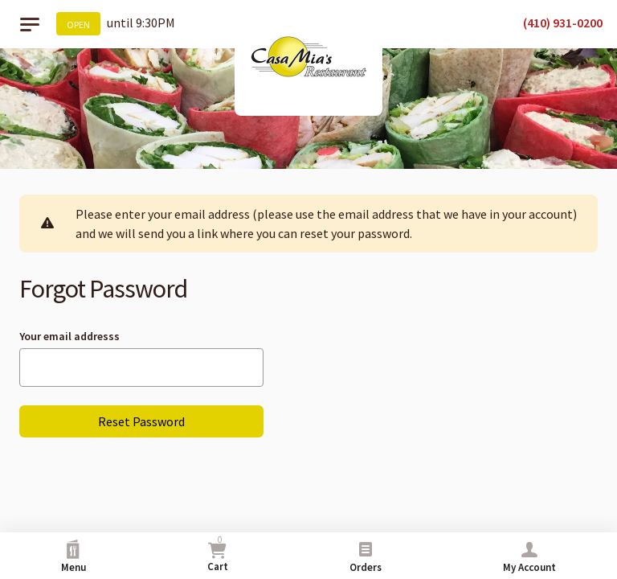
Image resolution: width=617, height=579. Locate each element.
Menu (73, 557)
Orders (365, 557)
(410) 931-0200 (563, 22)
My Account (529, 557)
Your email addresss (69, 336)
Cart (217, 553)
